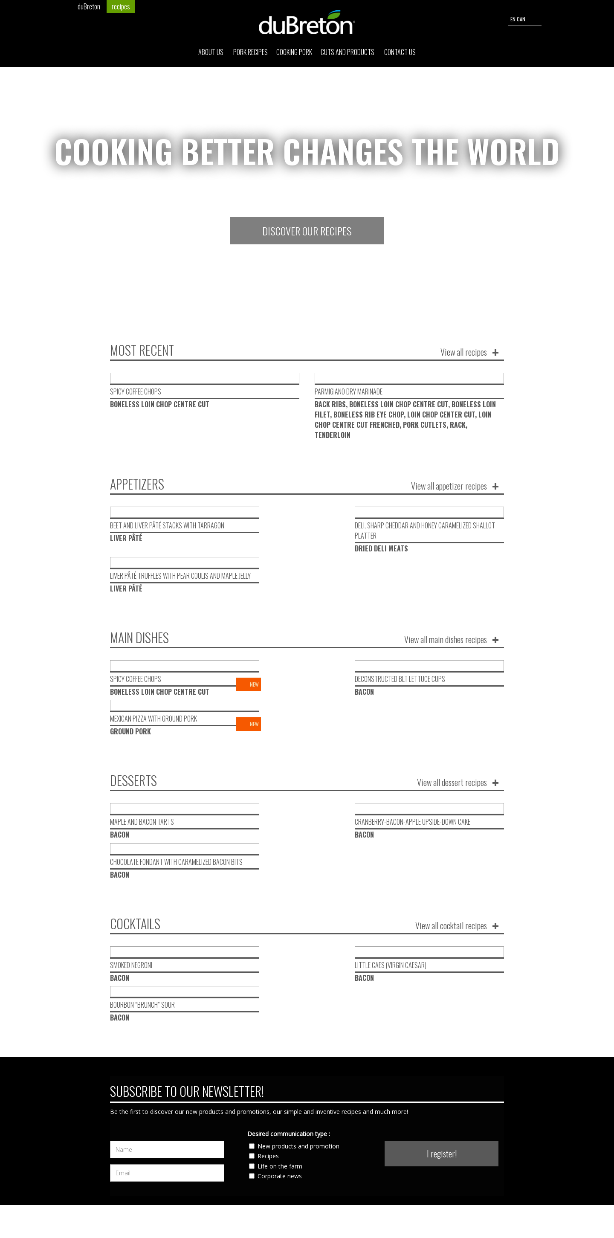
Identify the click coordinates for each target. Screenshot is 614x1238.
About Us (211, 54)
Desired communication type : (288, 984)
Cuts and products (348, 54)
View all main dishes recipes (445, 599)
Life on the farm (280, 1017)
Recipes (268, 1007)
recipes (121, 6)
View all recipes (463, 351)
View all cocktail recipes (451, 815)
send (444, 1195)
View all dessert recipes (452, 702)
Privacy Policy (488, 1211)
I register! (442, 1004)
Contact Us (400, 54)
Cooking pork (294, 54)
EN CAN (524, 19)
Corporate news (280, 1027)
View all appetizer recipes (449, 485)
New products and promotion (298, 997)
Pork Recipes (250, 54)
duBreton (89, 6)
